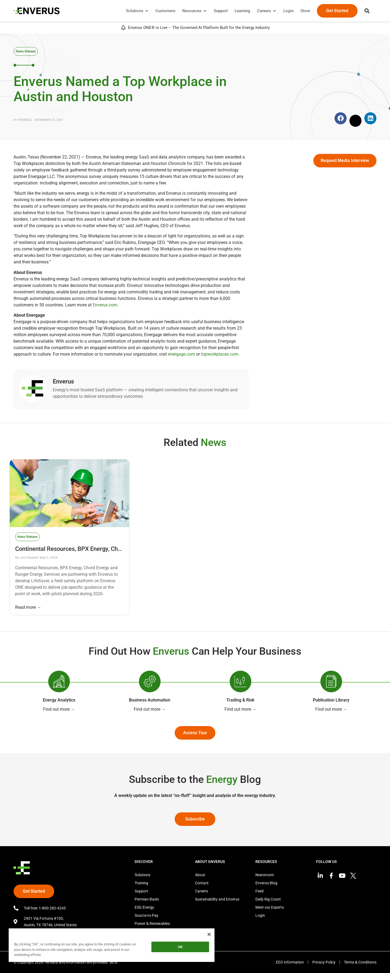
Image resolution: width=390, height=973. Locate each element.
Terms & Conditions (360, 962)
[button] (367, 11)
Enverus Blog (266, 883)
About (200, 875)
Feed (259, 891)
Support (141, 891)
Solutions (142, 875)
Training (141, 883)
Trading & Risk (240, 700)
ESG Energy (144, 907)
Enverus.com (105, 304)
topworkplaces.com (219, 354)
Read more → (28, 607)
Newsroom (264, 875)
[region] (111, 946)
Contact (202, 883)
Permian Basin (147, 899)
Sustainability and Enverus (217, 899)
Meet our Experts (269, 907)
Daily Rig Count (268, 899)
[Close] (209, 934)
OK (180, 947)
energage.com (181, 354)
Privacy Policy (324, 962)
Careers (201, 891)
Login (260, 915)
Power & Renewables (152, 923)
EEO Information (290, 962)
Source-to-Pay (146, 915)
